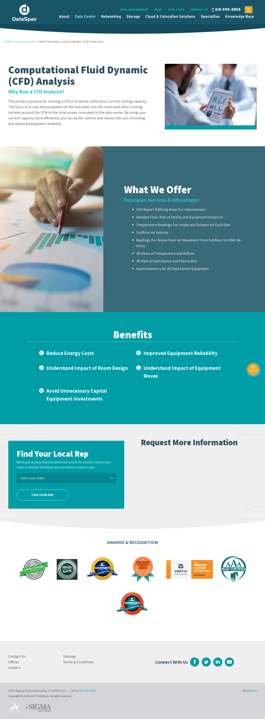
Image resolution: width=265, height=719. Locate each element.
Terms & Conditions (78, 662)
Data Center (85, 17)
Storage (133, 17)
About (64, 17)
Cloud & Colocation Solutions (170, 17)
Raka (254, 690)
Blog (158, 10)
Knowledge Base (239, 17)
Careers (14, 667)
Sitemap (69, 656)
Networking (111, 17)
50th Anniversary (134, 10)
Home (8, 42)
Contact (253, 370)
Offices (13, 662)
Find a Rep (176, 10)
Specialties (210, 17)
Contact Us (199, 10)
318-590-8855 (228, 9)
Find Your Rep (42, 495)
